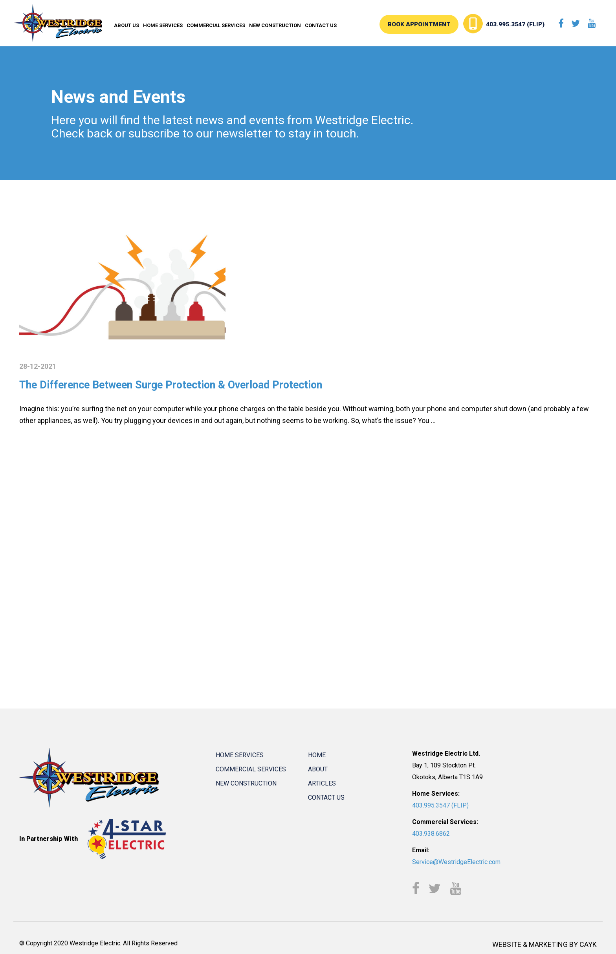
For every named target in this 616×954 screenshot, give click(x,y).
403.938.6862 (431, 833)
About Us (126, 25)
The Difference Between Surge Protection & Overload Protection (191, 384)
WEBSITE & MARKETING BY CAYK (544, 944)
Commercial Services (216, 25)
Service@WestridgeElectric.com (456, 861)
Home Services (163, 25)
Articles (322, 783)
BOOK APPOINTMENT (435, 24)
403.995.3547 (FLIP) (523, 24)
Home (317, 754)
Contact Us (321, 25)
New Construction (275, 25)
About (318, 769)
